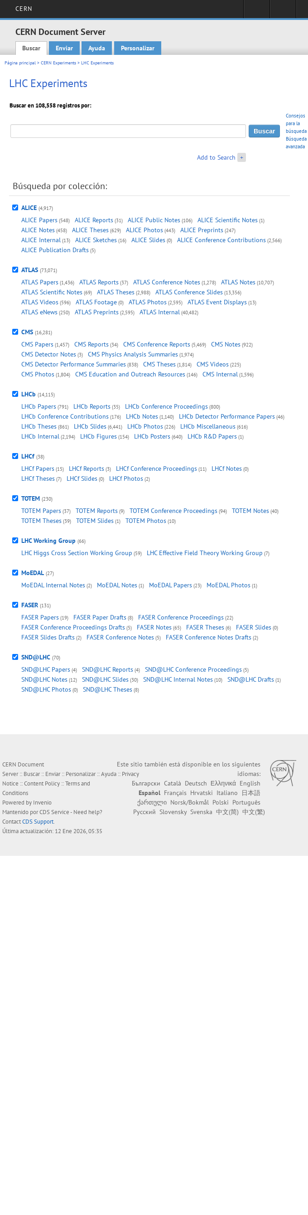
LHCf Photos (126, 478)
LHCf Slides (82, 478)
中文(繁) (253, 812)
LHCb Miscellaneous (208, 426)
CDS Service (54, 812)
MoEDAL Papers (170, 585)
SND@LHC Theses (107, 689)
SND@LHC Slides (105, 679)
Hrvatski (201, 793)
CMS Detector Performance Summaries (73, 364)
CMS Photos (37, 374)
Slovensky (173, 812)
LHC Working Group (48, 541)
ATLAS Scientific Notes (51, 292)
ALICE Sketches (96, 240)
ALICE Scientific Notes (227, 220)
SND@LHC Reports (107, 669)
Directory (283, 12)
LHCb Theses (39, 426)
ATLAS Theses (116, 292)
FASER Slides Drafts (48, 637)
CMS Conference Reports (156, 344)
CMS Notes (226, 344)
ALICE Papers (39, 220)
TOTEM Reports (97, 511)
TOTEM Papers (41, 511)
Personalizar (137, 48)
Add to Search (216, 157)
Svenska (201, 812)
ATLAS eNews (39, 312)
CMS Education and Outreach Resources (130, 374)
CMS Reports (91, 344)
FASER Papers (40, 617)
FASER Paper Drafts (99, 617)
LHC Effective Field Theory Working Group (205, 553)
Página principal (20, 63)
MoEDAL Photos (228, 585)
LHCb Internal (40, 436)
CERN (23, 9)
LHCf (27, 456)
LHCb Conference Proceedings (166, 406)
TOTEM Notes (250, 511)
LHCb (28, 394)
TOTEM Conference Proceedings (173, 511)
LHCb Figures (98, 436)
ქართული (152, 802)
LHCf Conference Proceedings (156, 468)
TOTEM (30, 498)
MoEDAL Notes (117, 585)
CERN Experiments (58, 63)
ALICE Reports (94, 220)
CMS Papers (37, 344)
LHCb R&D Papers (212, 436)
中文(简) (227, 812)
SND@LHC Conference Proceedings (193, 669)
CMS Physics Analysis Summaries (133, 354)
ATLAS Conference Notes (166, 282)
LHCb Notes (142, 416)
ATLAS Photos (148, 302)
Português (246, 802)
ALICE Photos (144, 230)
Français (175, 793)
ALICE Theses (90, 230)
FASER (29, 605)
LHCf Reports (86, 468)
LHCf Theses (38, 478)
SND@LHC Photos (46, 689)
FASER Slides (253, 627)
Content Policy (42, 783)
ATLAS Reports (99, 282)
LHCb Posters (152, 436)
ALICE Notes (38, 230)
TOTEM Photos (145, 521)
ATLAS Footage (96, 302)
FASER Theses (205, 627)
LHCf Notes (227, 468)
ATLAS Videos (39, 302)
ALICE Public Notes (154, 220)
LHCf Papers (37, 468)
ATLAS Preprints (97, 312)
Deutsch (196, 783)
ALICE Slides (148, 240)
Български (146, 783)
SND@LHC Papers (45, 669)
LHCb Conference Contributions (65, 416)
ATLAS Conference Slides (189, 292)
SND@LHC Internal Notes (178, 679)
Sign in (257, 12)
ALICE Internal (41, 240)
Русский (144, 812)
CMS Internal (220, 374)
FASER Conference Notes (120, 637)
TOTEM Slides (95, 521)
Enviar (64, 48)
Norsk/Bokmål (189, 802)
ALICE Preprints (201, 230)
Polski (220, 802)
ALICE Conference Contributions (221, 240)
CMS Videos (213, 364)
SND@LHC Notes (44, 679)
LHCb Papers (38, 406)
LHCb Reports (92, 406)
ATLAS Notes (238, 282)
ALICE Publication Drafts (55, 250)
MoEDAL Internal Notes (53, 585)
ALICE (29, 208)
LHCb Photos (145, 426)
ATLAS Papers (39, 282)
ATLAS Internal (160, 312)
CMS (27, 332)
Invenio (42, 802)
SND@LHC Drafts (250, 679)
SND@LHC (35, 657)
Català (172, 783)
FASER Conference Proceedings (181, 617)
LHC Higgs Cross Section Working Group (76, 553)
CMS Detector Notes (48, 354)
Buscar (31, 48)
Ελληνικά (223, 783)
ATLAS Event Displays (217, 302)
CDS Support (37, 821)
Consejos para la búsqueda (296, 123)
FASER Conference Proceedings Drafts (73, 627)
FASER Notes (154, 627)
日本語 (250, 793)
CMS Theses (159, 364)
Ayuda (96, 48)
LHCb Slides (90, 426)
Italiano (227, 793)
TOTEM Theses (41, 521)
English (250, 783)
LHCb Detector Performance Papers (227, 416)
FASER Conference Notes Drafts (208, 637)
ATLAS (29, 270)
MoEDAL (32, 573)
